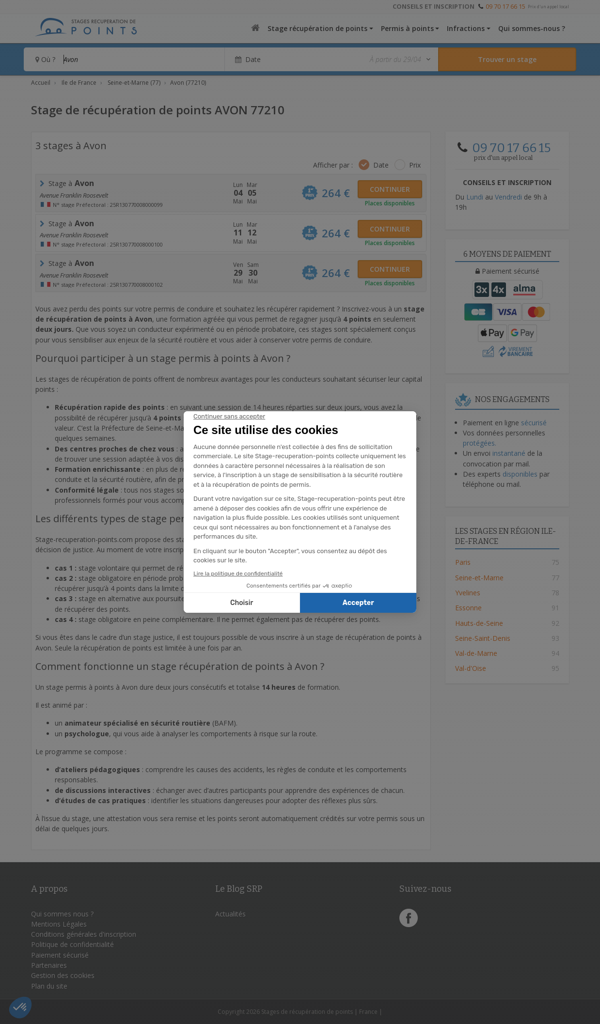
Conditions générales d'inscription (83, 934)
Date (381, 165)
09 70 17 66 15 (505, 6)
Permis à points (407, 28)
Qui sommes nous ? (62, 913)
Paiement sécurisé (60, 955)
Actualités (230, 913)
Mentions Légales (59, 924)
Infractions (466, 28)
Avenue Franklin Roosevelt (74, 195)
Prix (415, 165)
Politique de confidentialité (72, 944)
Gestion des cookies (63, 975)
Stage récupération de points (317, 28)
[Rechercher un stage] (507, 59)
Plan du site (49, 986)
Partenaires (49, 965)
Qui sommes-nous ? (531, 28)
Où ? (45, 59)
